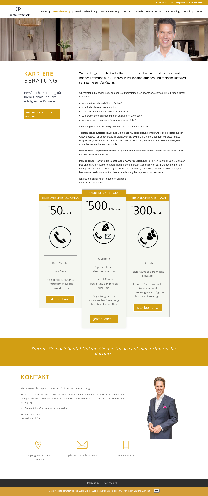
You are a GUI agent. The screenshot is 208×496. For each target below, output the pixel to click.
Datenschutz (110, 482)
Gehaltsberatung (110, 11)
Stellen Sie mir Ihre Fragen (38, 114)
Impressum (93, 482)
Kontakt (199, 11)
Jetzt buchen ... (60, 299)
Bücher (127, 11)
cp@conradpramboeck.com (82, 455)
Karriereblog (173, 11)
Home (44, 11)
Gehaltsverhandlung (86, 11)
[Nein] (204, 491)
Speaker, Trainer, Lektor (149, 11)
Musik (187, 11)
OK (156, 491)
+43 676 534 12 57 (126, 455)
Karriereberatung (60, 11)
